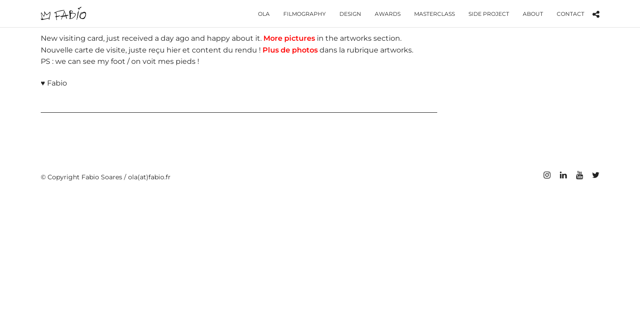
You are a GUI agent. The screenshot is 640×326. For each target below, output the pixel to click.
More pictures (289, 38)
